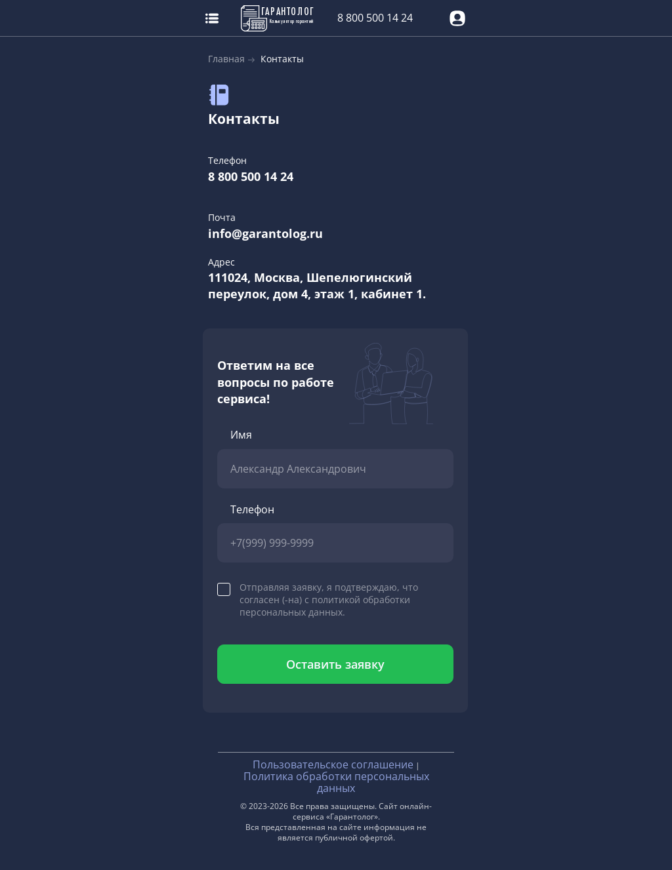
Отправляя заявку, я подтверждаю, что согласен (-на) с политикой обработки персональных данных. (329, 599)
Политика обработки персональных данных (336, 782)
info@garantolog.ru (265, 233)
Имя (241, 434)
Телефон (252, 509)
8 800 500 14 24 (375, 18)
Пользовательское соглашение (333, 764)
